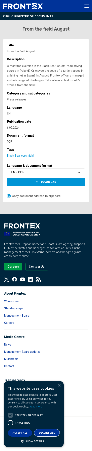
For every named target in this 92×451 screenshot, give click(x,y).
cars (24, 155)
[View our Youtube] (22, 279)
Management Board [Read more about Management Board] (16, 315)
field (31, 155)
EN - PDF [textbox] (17, 172)
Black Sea (13, 155)
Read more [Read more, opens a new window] (35, 406)
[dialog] (34, 414)
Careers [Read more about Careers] (9, 322)
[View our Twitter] (6, 279)
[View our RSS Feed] (38, 279)
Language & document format (29, 166)
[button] (34, 441)
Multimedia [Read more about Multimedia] (11, 359)
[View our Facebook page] (14, 279)
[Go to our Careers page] (13, 266)
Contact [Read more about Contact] (9, 366)
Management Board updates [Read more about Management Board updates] (22, 351)
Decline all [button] (47, 432)
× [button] (59, 385)
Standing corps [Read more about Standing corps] (13, 308)
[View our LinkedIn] (30, 279)
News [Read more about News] (7, 344)
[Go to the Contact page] (36, 266)
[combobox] (46, 172)
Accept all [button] (20, 432)
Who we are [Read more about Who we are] (11, 301)
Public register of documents (28, 16)
